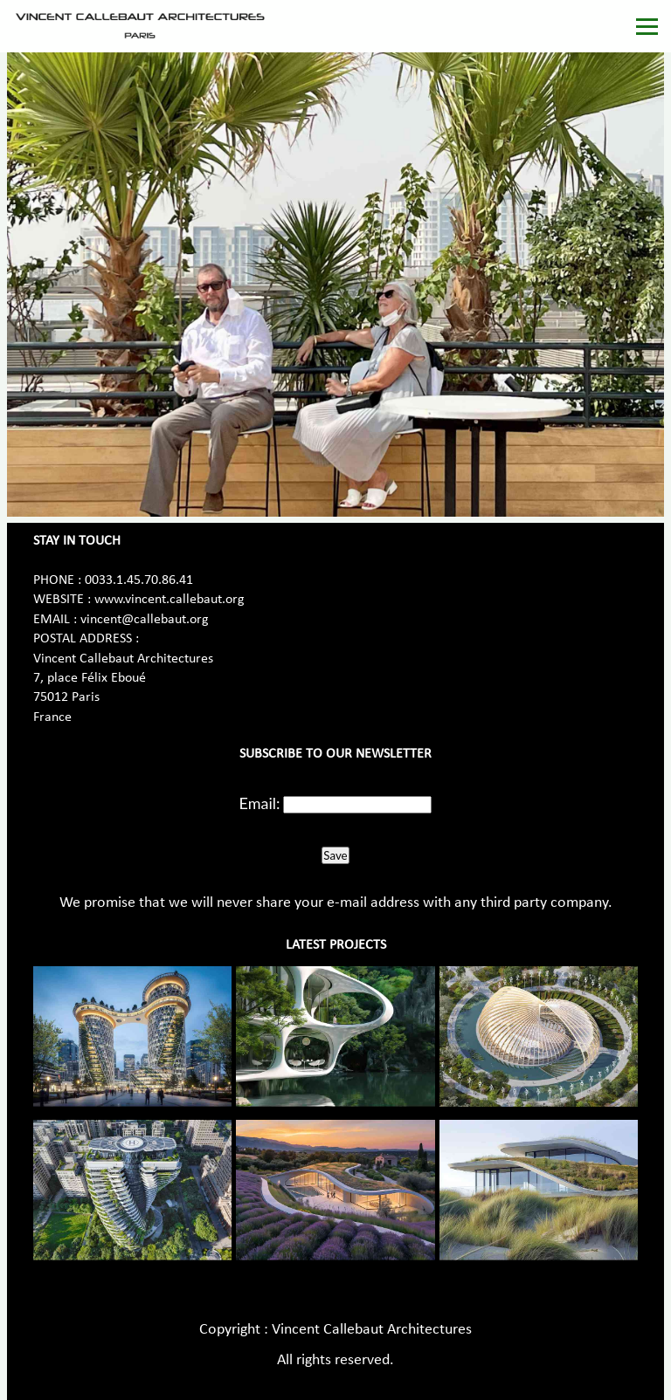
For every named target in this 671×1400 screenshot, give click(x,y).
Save (335, 855)
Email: (259, 803)
